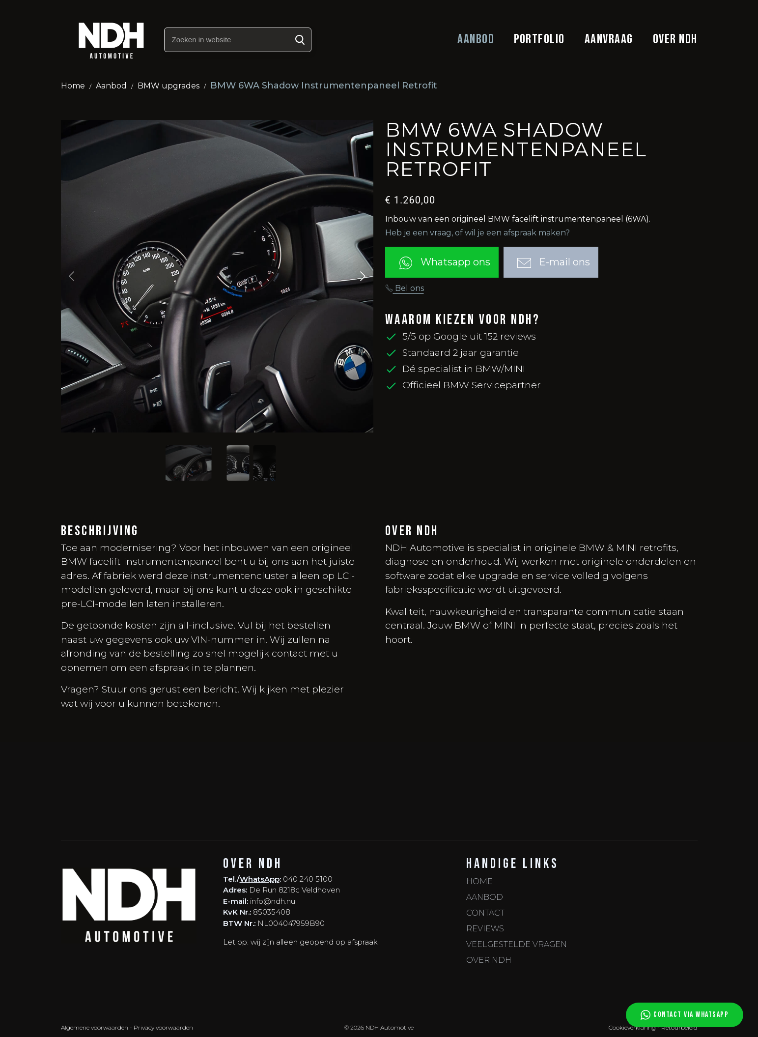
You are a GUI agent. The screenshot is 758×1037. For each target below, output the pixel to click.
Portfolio (539, 39)
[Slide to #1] (189, 463)
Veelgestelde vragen (516, 944)
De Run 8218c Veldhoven (294, 889)
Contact (485, 913)
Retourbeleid (679, 1027)
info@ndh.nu (272, 901)
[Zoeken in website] (237, 40)
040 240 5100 (308, 879)
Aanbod (475, 39)
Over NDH (675, 39)
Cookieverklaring (632, 1027)
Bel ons (404, 288)
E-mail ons (551, 263)
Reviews (485, 928)
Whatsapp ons (441, 263)
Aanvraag (609, 39)
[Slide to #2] (265, 463)
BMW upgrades (168, 85)
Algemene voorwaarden (94, 1027)
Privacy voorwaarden (163, 1027)
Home (73, 85)
